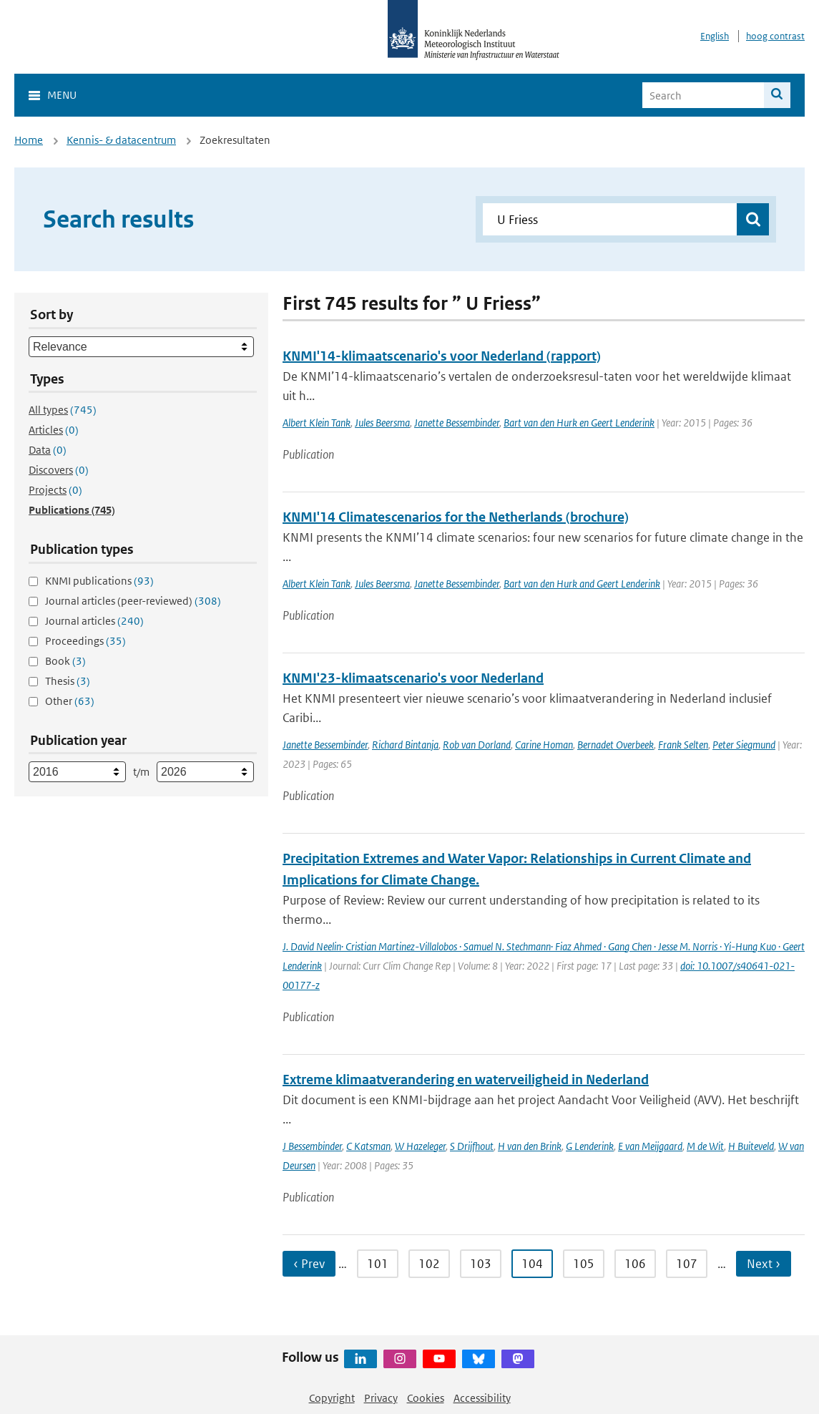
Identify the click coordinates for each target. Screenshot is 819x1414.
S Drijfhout (472, 1146)
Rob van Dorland (477, 744)
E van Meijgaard (650, 1146)
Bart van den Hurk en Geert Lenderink (579, 422)
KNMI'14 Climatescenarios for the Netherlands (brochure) (456, 517)
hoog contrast (775, 36)
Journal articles (94, 621)
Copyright (332, 1398)
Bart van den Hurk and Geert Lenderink (582, 583)
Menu (62, 95)
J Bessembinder (312, 1146)
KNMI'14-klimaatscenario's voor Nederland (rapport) (442, 356)
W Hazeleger (420, 1146)
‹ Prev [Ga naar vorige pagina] (309, 1264)
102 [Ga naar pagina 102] (429, 1264)
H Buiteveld (751, 1146)
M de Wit (705, 1146)
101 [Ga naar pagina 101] (377, 1264)
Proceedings (85, 641)
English (714, 36)
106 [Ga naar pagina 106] (635, 1264)
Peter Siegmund (743, 744)
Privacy (381, 1398)
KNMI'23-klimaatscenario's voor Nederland (413, 678)
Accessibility (482, 1398)
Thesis (67, 681)
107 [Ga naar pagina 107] (686, 1264)
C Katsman (368, 1146)
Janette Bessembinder (456, 422)
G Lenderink (590, 1146)
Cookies (425, 1398)
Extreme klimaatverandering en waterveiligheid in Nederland (466, 1079)
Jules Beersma (382, 422)
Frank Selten (683, 744)
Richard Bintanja (405, 744)
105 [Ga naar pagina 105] (583, 1264)
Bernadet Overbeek (615, 744)
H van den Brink (529, 1146)
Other (69, 701)
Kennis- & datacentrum (121, 140)
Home (28, 140)
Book (65, 661)
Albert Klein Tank (316, 422)
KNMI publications (99, 580)
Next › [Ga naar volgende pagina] (763, 1264)
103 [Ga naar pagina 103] (480, 1264)
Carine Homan (544, 744)
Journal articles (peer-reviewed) (133, 601)
